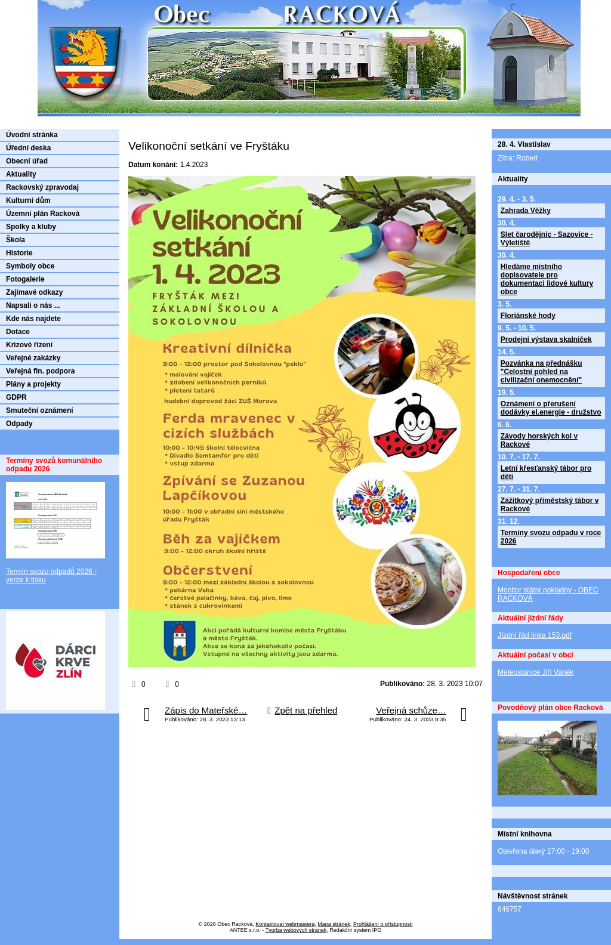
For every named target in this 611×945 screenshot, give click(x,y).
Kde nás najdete (33, 318)
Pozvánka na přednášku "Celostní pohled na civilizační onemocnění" (541, 371)
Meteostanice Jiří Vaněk (535, 672)
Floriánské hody (528, 315)
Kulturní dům (28, 200)
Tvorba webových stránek (296, 930)
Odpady (19, 423)
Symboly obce (30, 266)
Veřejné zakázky (33, 358)
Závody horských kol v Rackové (539, 440)
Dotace (18, 332)
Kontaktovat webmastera (284, 924)
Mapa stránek (333, 924)
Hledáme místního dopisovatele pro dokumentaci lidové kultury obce (547, 279)
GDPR (16, 397)
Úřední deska (28, 148)
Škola (15, 240)
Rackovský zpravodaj (42, 187)
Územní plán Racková (42, 213)
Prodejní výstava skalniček (546, 339)
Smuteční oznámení (39, 410)
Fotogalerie (25, 279)
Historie (19, 253)
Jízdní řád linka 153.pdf (535, 635)
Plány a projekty (33, 384)
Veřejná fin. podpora (40, 371)
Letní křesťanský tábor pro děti (546, 472)
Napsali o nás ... (33, 305)
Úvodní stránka (32, 135)
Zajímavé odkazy (34, 292)
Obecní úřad (27, 161)
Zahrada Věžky (526, 210)
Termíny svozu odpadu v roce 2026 (551, 537)
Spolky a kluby (31, 227)
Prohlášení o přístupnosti (383, 924)
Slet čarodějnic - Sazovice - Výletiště (547, 238)
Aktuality (21, 174)
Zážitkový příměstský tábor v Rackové (550, 504)
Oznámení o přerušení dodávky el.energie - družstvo (551, 408)
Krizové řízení (29, 345)
